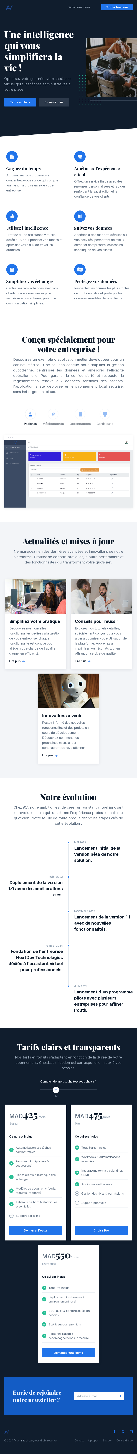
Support (107, 1440)
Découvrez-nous (79, 7)
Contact (79, 1440)
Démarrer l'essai (35, 1231)
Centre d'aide (124, 1440)
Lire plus (15, 662)
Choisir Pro (101, 1232)
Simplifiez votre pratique (34, 622)
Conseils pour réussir (96, 622)
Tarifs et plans (20, 102)
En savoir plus (54, 102)
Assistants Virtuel (23, 1440)
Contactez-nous (117, 7)
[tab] (30, 417)
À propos (93, 1440)
